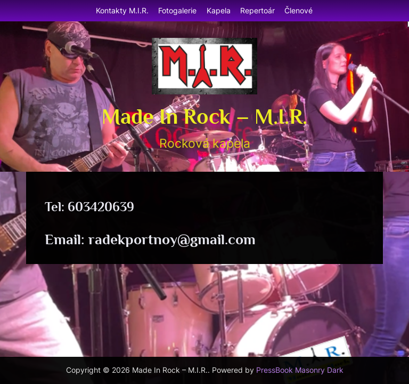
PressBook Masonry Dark (299, 370)
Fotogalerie (177, 10)
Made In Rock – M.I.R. (204, 116)
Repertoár (257, 10)
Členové (298, 10)
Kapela (219, 10)
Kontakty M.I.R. (122, 10)
